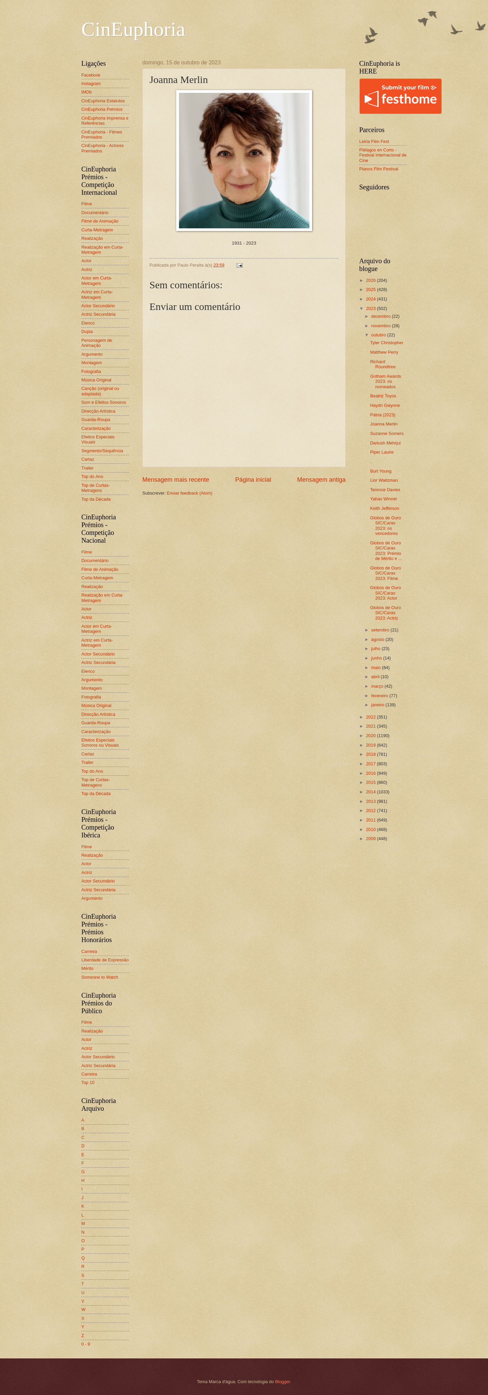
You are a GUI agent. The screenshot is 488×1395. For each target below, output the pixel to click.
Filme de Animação (100, 221)
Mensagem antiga (321, 479)
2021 (371, 726)
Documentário (94, 212)
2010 (371, 829)
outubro (379, 334)
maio (376, 667)
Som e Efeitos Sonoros (103, 402)
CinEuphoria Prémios (102, 109)
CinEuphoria (133, 29)
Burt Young (380, 471)
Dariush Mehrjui (385, 442)
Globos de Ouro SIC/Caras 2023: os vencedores (385, 525)
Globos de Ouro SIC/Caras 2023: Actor (385, 593)
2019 (371, 745)
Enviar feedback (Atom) (189, 493)
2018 (371, 754)
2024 (371, 298)
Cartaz (87, 459)
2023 (371, 308)
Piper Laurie (381, 452)
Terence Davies (385, 489)
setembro (380, 629)
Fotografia (91, 371)
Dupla (87, 331)
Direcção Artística (98, 411)
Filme (86, 203)
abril (376, 676)
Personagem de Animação (96, 343)
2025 (371, 289)
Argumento (92, 354)
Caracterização (96, 428)
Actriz (86, 269)
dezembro (381, 316)
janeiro (378, 704)
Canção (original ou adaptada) (100, 391)
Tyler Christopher (386, 342)
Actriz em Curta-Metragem (97, 294)
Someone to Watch (99, 977)
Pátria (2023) (382, 414)
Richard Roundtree (382, 364)
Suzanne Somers (387, 433)
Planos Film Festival (378, 168)
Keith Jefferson (384, 508)
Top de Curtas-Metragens (95, 488)
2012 (371, 810)
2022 (371, 717)
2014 (371, 791)
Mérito (87, 968)
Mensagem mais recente (175, 479)
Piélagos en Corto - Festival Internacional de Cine (383, 155)
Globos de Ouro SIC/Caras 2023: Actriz (385, 613)
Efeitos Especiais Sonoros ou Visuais (100, 742)
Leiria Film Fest (374, 141)
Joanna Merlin (384, 423)
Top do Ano (92, 476)
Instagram (91, 83)
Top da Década (96, 499)
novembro (381, 325)
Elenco (88, 323)
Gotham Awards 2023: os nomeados (385, 381)
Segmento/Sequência (102, 450)
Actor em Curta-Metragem (96, 280)
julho (376, 648)
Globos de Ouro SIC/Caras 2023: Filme (385, 573)
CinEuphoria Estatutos (103, 100)
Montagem (91, 362)
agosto (378, 639)
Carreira (89, 951)
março (377, 686)
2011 (371, 820)
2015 (371, 782)
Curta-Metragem (97, 229)
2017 (371, 763)
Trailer (87, 468)
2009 (371, 838)
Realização (92, 238)
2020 (371, 735)
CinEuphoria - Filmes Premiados (101, 134)
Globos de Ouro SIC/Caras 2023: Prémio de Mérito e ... (386, 550)
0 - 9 (85, 1344)
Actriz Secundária (98, 314)
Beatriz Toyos (383, 395)
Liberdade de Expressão (105, 959)
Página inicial (253, 479)
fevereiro (380, 695)
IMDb (86, 92)
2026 (371, 280)
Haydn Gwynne (385, 405)
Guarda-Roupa (95, 419)
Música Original (96, 379)
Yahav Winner (383, 498)
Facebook (91, 75)
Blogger (282, 1381)
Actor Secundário (98, 305)
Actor (86, 260)
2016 (371, 773)
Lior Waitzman (384, 480)
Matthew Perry (384, 352)
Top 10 (88, 1082)
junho (377, 658)
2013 (371, 801)
